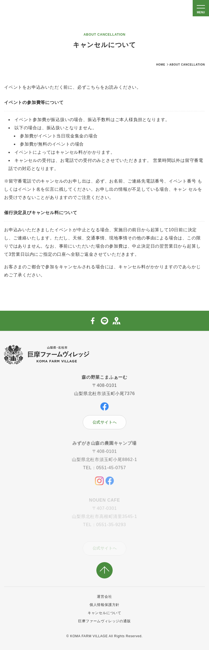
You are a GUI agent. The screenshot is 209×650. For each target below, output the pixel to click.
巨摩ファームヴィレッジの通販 (104, 621)
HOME (160, 64)
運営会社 (104, 596)
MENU (201, 12)
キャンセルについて (104, 613)
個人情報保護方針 (104, 605)
